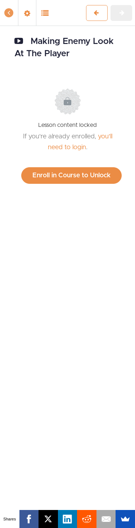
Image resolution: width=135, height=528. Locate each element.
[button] (9, 13)
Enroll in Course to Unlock (71, 175)
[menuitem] (27, 13)
